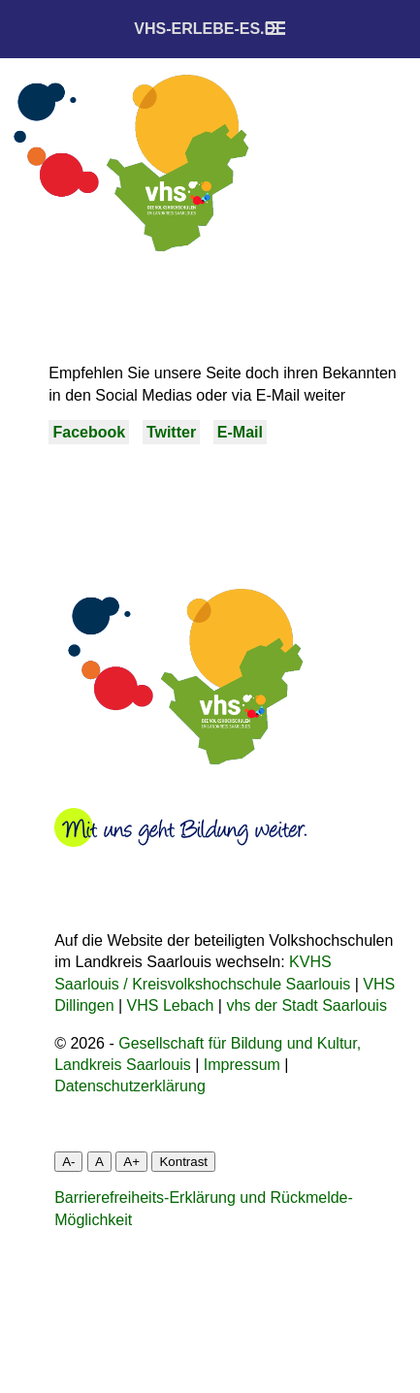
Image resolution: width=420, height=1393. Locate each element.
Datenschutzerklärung (130, 1086)
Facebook (88, 432)
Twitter (171, 432)
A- (68, 1161)
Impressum (242, 1064)
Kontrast (183, 1161)
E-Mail (240, 432)
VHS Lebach (170, 1005)
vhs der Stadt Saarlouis (306, 1005)
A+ (131, 1161)
